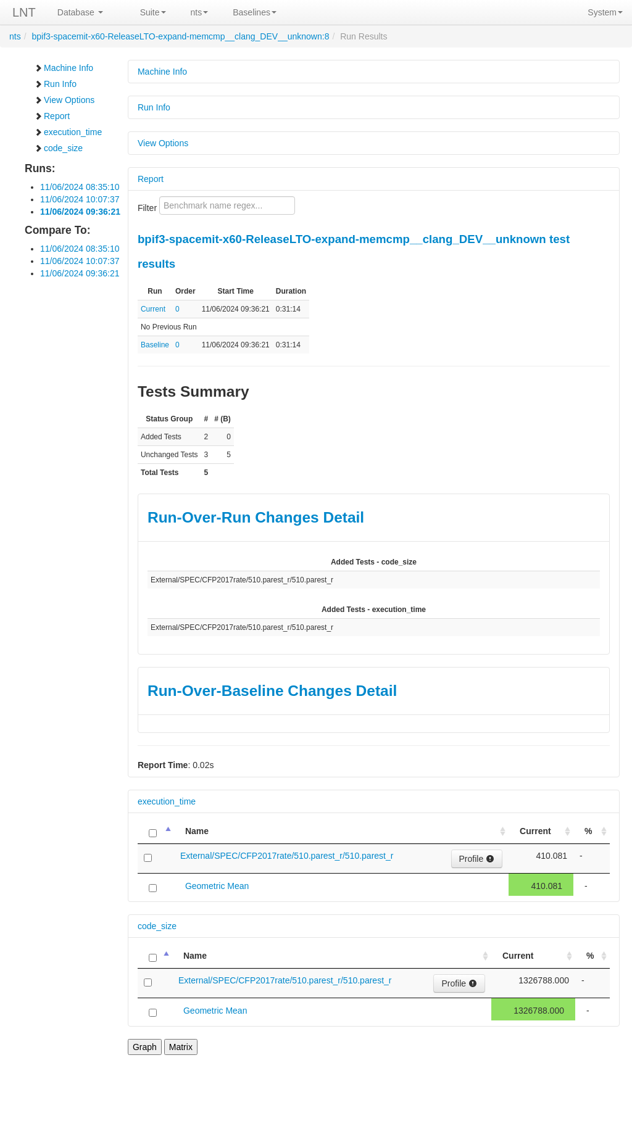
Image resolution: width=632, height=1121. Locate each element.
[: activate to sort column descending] (156, 831)
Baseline (155, 345)
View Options (64, 100)
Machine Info (63, 68)
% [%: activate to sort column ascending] (588, 831)
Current (153, 309)
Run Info (55, 84)
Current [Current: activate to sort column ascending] (535, 831)
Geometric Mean (217, 886)
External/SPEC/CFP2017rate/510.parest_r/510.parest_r (287, 856)
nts (200, 12)
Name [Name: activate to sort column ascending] (197, 831)
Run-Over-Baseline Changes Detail (272, 690)
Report (52, 116)
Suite (153, 12)
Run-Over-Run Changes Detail (256, 517)
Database (80, 12)
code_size (58, 148)
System (605, 12)
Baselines (254, 12)
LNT (24, 12)
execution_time (68, 132)
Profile (477, 859)
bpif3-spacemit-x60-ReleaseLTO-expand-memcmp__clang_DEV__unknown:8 (180, 36)
